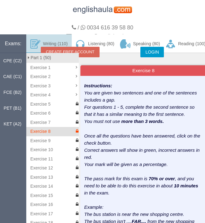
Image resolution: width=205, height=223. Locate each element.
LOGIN (152, 52)
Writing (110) (49, 44)
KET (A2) (12, 123)
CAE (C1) (12, 76)
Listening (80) (94, 44)
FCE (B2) (12, 92)
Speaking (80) (140, 44)
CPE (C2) (12, 60)
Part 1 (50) (39, 57)
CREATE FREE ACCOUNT (70, 52)
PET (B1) (12, 108)
